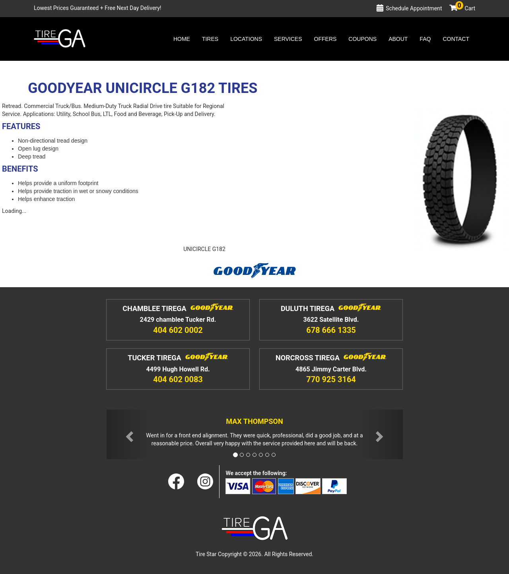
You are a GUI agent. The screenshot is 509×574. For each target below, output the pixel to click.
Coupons (362, 39)
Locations (246, 39)
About (398, 39)
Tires (210, 39)
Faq (425, 39)
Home (181, 39)
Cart (465, 8)
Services (288, 39)
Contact (456, 39)
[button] (129, 434)
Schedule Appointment (414, 8)
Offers (325, 39)
